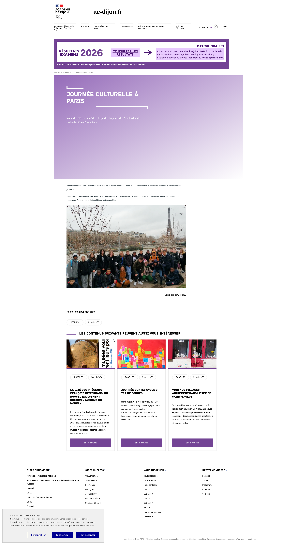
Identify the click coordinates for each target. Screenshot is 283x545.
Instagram (207, 485)
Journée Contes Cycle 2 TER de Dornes (139, 391)
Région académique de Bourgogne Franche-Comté (64, 28)
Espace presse (150, 480)
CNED (29, 492)
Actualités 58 (93, 322)
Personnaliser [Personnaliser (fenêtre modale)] (38, 535)
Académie (85, 26)
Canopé (30, 488)
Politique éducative (180, 27)
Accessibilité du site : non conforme (242, 539)
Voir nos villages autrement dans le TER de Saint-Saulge (191, 393)
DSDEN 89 (148, 503)
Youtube (206, 493)
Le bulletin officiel (92, 498)
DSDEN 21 (148, 489)
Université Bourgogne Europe (39, 497)
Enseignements (126, 26)
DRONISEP (148, 516)
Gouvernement (91, 475)
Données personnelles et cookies (79, 522)
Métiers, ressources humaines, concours (151, 27)
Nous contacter (150, 485)
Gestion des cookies (197, 539)
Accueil (57, 72)
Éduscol (30, 506)
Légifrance (90, 485)
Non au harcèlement (152, 512)
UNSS (29, 501)
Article (66, 72)
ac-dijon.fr (107, 11)
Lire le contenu (90, 442)
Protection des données (216, 539)
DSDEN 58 (75, 322)
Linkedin (206, 489)
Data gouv (89, 489)
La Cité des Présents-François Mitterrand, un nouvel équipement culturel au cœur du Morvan (89, 396)
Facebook (206, 475)
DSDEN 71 (148, 498)
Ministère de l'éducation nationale (41, 475)
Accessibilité (225, 26)
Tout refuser (62, 535)
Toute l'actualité (150, 475)
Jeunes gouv (91, 493)
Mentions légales (153, 539)
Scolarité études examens (101, 27)
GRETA (147, 507)
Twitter (205, 480)
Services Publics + (93, 503)
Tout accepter (87, 535)
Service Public (91, 480)
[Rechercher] (216, 27)
